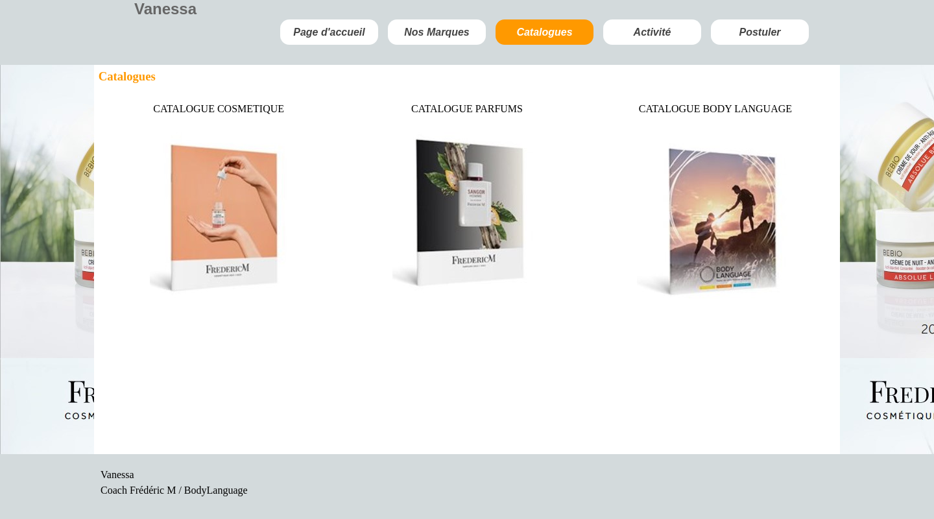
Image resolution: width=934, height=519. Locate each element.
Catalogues (544, 32)
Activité (652, 32)
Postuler (759, 32)
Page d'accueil (329, 32)
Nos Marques (436, 32)
